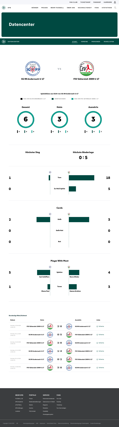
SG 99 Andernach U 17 (82, 326)
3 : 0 (59, 368)
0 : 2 (59, 359)
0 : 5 (59, 335)
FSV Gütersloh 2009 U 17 (35, 326)
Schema (100, 326)
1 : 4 (59, 351)
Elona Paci (45, 291)
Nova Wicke (74, 277)
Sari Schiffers (44, 277)
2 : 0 (59, 326)
